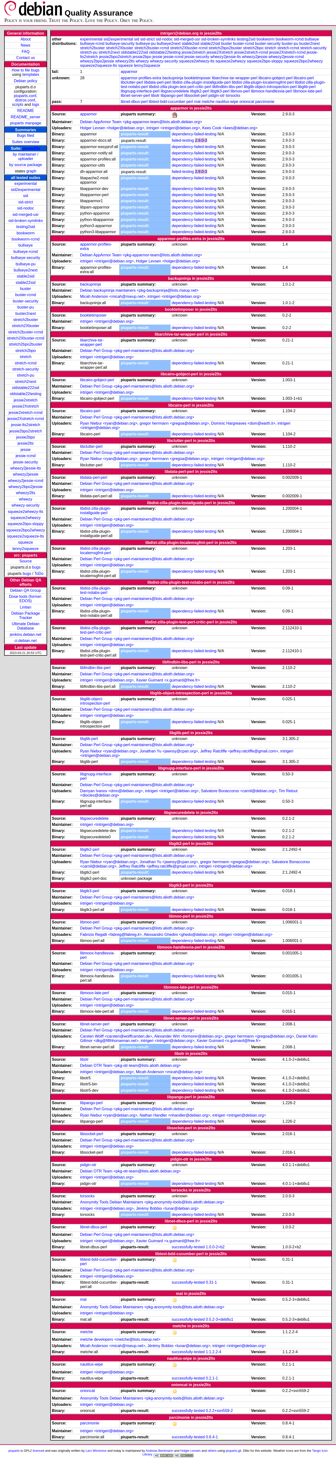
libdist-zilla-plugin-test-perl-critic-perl (180, 87)
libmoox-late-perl (307, 91)
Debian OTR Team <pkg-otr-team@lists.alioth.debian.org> (130, 1065)
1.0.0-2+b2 (215, 1247)
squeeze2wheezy (25, 518)
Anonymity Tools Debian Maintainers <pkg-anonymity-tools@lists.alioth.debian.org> (152, 1202)
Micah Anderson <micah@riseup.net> (112, 296)
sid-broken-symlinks (25, 221)
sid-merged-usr (25, 214)
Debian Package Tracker (25, 615)
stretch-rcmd (25, 363)
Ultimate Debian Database (26, 626)
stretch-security (25, 369)
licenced (38, 1450)
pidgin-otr (216, 95)
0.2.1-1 (212, 1378)
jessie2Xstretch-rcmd (25, 419)
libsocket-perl (195, 95)
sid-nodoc (25, 208)
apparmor (129, 72)
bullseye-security (25, 258)
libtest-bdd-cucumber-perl (171, 102)
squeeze (25, 542)
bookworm (26, 233)
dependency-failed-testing (194, 134)
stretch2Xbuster (25, 326)
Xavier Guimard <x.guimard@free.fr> (168, 680)
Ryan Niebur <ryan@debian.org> (108, 423)
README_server (26, 117)
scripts (17, 104)
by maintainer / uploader (25, 156)
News (26, 45)
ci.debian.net (25, 641)
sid (25, 196)
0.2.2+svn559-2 (219, 1411)
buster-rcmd (25, 295)
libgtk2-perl (199, 91)
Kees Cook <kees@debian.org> (230, 128)
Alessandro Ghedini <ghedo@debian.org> (180, 934)
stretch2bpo (25, 351)
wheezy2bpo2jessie (26, 487)
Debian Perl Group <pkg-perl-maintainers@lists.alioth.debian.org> (137, 351)
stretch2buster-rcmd (25, 332)
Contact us (25, 58)
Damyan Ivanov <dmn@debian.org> (111, 791)
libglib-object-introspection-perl (270, 87)
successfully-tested (188, 1247)
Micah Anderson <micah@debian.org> (169, 1072)
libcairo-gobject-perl (275, 78)
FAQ (26, 52)
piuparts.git (233, 1450)
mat (197, 102)
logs (35, 104)
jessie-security (25, 462)
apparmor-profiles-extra (141, 78)
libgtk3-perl (219, 91)
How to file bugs (26, 70)
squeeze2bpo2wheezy (25, 530)
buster (25, 289)
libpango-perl (172, 95)
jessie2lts (31, 148)
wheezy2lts (25, 493)
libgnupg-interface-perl (140, 91)
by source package (25, 165)
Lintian (25, 607)
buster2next (25, 313)
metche (208, 102)
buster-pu (25, 307)
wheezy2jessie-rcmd (25, 481)
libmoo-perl (240, 91)
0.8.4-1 (212, 1437)
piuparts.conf (25, 96)
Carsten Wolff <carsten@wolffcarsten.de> (116, 1036)
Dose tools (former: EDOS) (25, 598)
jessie (25, 450)
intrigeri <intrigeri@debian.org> (173, 128)
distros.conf (25, 100)
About (25, 39)
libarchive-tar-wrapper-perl (234, 78)
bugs (36, 567)
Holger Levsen (190, 1450)
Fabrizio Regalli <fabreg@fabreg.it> (111, 934)
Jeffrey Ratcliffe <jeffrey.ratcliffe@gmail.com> (239, 751)
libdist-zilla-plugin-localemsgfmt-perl (263, 82)
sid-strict (25, 202)
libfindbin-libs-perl (227, 87)
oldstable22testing (25, 394)
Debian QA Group (25, 590)
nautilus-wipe (226, 102)
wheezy (25, 499)
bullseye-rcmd (25, 252)
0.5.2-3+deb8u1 (219, 1319)
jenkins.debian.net (25, 634)
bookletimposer (197, 78)
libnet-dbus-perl (134, 102)
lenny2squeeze (25, 549)
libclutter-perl (132, 82)
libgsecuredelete (175, 91)
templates (30, 74)
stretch (25, 357)
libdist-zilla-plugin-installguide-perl (201, 82)
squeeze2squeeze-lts (25, 536)
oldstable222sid (25, 388)
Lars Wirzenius (96, 1450)
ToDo (38, 573)
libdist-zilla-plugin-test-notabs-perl (95, 590)
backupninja (172, 78)
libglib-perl (307, 87)
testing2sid (25, 227)
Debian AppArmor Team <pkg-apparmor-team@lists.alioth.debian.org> (141, 122)
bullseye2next (26, 270)
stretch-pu (25, 375)
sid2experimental (25, 190)
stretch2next (25, 382)
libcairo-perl (304, 78)
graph (31, 171)
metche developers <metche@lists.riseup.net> (120, 1339)
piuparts (14, 1450)
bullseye (25, 245)
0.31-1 (211, 1282)
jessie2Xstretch (25, 406)
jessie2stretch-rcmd (25, 412)
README (25, 111)
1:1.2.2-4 (213, 1352)
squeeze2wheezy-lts (25, 512)
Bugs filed (25, 135)
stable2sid (25, 276)
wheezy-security (25, 505)
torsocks (233, 95)
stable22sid (25, 282)
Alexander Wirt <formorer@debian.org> (188, 1036)
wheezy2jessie (25, 474)
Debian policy (25, 81)
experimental (25, 183)
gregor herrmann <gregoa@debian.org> (174, 423)
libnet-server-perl (135, 95)
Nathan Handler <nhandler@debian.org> (175, 1115)
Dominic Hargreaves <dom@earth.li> (243, 423)
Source (25, 561)
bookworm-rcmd (26, 239)
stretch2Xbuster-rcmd (25, 338)
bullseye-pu (26, 264)
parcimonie (264, 102)
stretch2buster (25, 320)
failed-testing (183, 140)
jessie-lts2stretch (25, 425)
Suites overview (25, 142)
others (212, 1450)
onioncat (246, 102)
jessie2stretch (26, 400)
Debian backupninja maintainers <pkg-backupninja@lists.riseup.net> (139, 290)
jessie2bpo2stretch (25, 431)
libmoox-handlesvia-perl (271, 91)
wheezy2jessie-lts (25, 468)
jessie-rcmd (26, 456)
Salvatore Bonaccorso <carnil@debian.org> (238, 791)
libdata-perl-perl (157, 82)
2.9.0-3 (201, 140)
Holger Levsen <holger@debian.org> (112, 128)
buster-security (25, 301)
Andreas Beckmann (159, 1450)
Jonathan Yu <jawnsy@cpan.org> (169, 751)
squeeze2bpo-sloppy (26, 524)
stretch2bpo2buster (25, 344)
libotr (155, 95)
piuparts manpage (25, 123)
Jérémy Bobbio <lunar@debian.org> (167, 1208)
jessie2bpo (25, 437)
